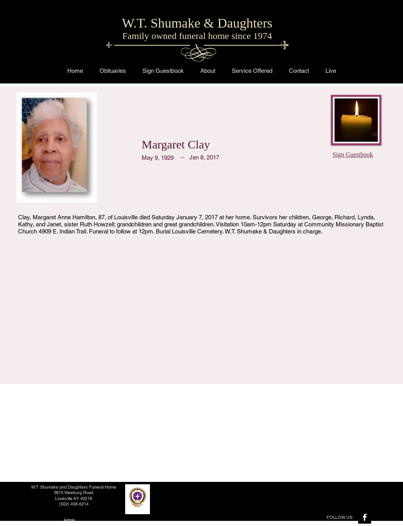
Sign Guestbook (353, 154)
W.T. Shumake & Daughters (197, 23)
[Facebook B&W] (364, 517)
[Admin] (69, 520)
